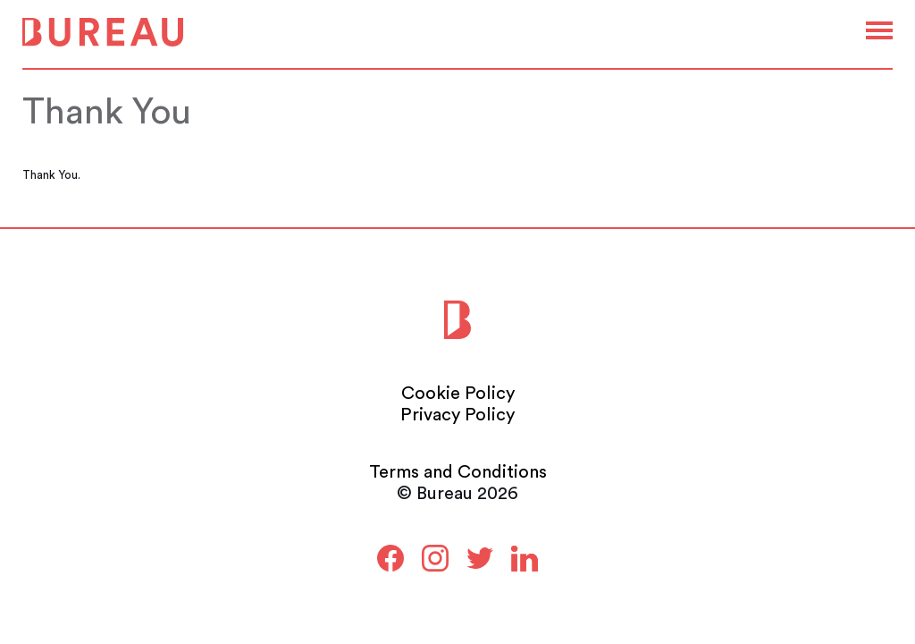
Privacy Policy (457, 415)
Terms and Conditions (458, 472)
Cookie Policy (458, 393)
